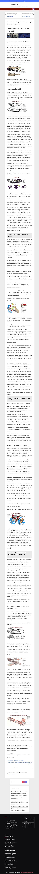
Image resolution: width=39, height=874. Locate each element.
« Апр (23, 828)
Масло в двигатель (26, 16)
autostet (18, 24)
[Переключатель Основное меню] (33, 9)
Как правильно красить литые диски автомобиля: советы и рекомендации (12, 14)
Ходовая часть (11, 757)
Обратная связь (26, 1)
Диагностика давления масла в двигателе (28, 14)
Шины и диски (10, 16)
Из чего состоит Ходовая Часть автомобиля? (18, 772)
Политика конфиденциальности (15, 1)
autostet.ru (14, 4)
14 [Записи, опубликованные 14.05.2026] (28, 823)
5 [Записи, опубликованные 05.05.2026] (24, 821)
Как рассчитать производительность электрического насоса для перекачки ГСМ (19, 797)
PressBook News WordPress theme (27, 872)
